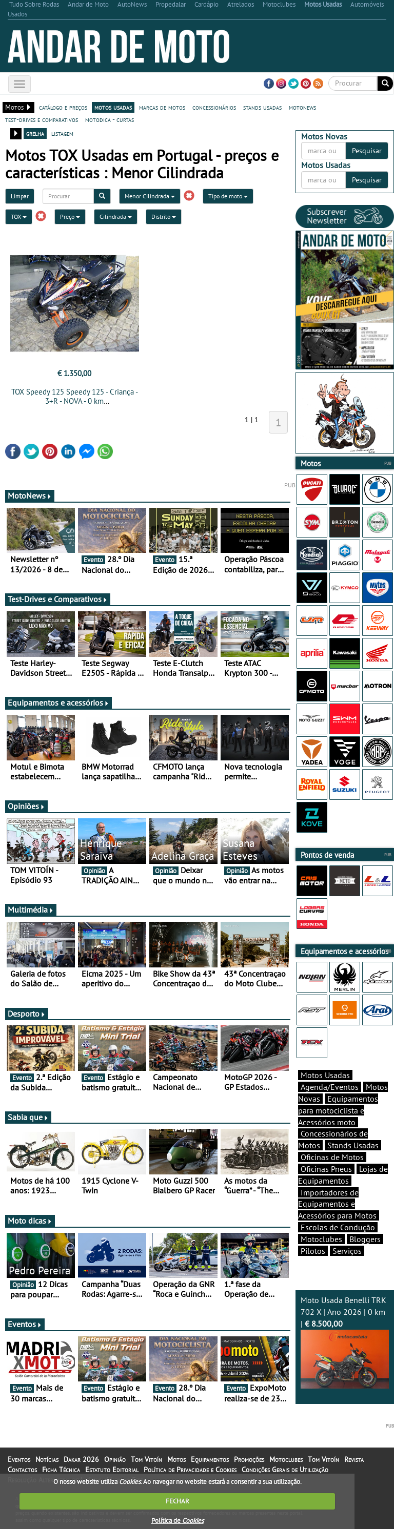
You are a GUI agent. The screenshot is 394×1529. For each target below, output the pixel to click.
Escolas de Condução (338, 1227)
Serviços (347, 1251)
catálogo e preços (63, 107)
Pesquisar (367, 150)
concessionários (214, 107)
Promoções (249, 1459)
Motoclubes (321, 1239)
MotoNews (30, 495)
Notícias (46, 1459)
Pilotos (313, 1251)
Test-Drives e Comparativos (58, 599)
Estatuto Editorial (112, 1469)
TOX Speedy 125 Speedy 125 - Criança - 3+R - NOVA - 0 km (74, 396)
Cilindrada (116, 216)
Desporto (27, 1013)
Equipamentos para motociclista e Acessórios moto (338, 1110)
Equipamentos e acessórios (58, 702)
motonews (302, 107)
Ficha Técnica (61, 1469)
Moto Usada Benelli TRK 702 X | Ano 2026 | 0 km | (345, 1341)
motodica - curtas (109, 119)
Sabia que (28, 1117)
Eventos (25, 1324)
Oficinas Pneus (326, 1169)
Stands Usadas (353, 1145)
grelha (35, 133)
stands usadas (262, 107)
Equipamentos (210, 1459)
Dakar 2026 (81, 1459)
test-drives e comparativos (41, 119)
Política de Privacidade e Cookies (190, 1469)
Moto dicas (30, 1220)
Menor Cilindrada (150, 196)
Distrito (163, 216)
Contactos (22, 1469)
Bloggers (365, 1239)
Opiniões (26, 806)
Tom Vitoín (146, 1459)
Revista (354, 1459)
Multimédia (31, 909)
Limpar (20, 196)
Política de (177, 1520)
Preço (70, 216)
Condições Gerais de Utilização (285, 1469)
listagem (62, 133)
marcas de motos (162, 107)
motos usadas (113, 107)
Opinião (115, 1459)
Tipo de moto (228, 196)
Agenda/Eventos (330, 1087)
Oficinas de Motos (332, 1157)
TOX (19, 216)
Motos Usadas (325, 1075)
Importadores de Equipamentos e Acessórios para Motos (337, 1204)
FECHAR (177, 1501)
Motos (176, 1459)
